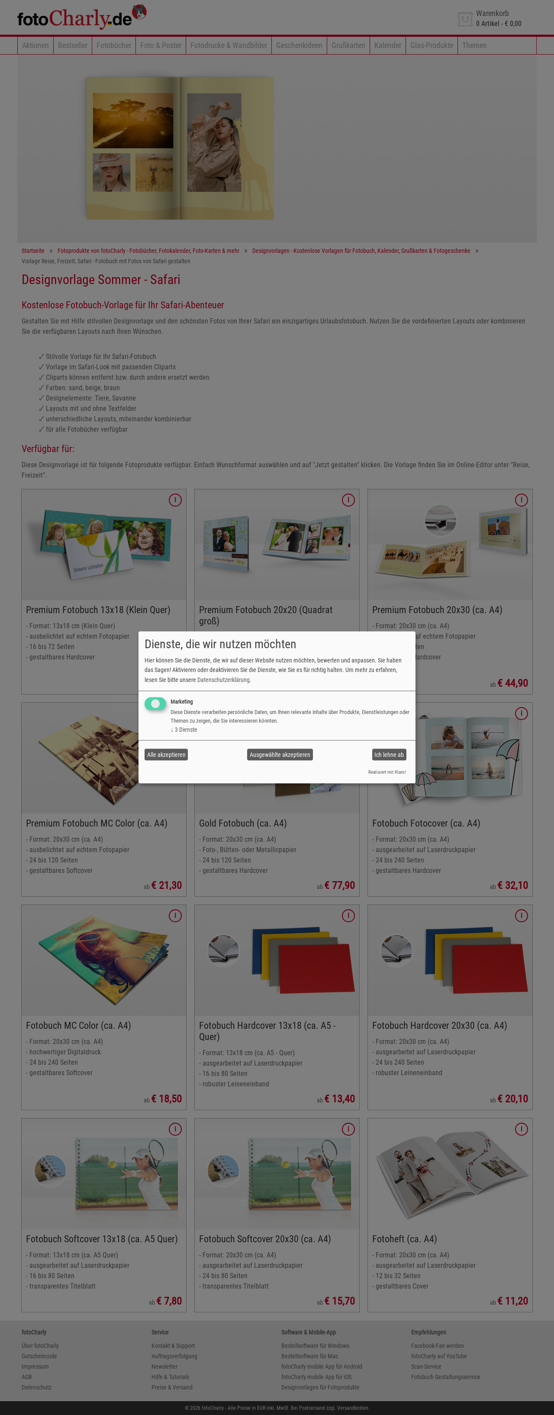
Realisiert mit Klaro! (387, 772)
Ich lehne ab (389, 754)
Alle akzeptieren (166, 754)
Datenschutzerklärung (223, 679)
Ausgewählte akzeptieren (280, 754)
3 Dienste (184, 729)
